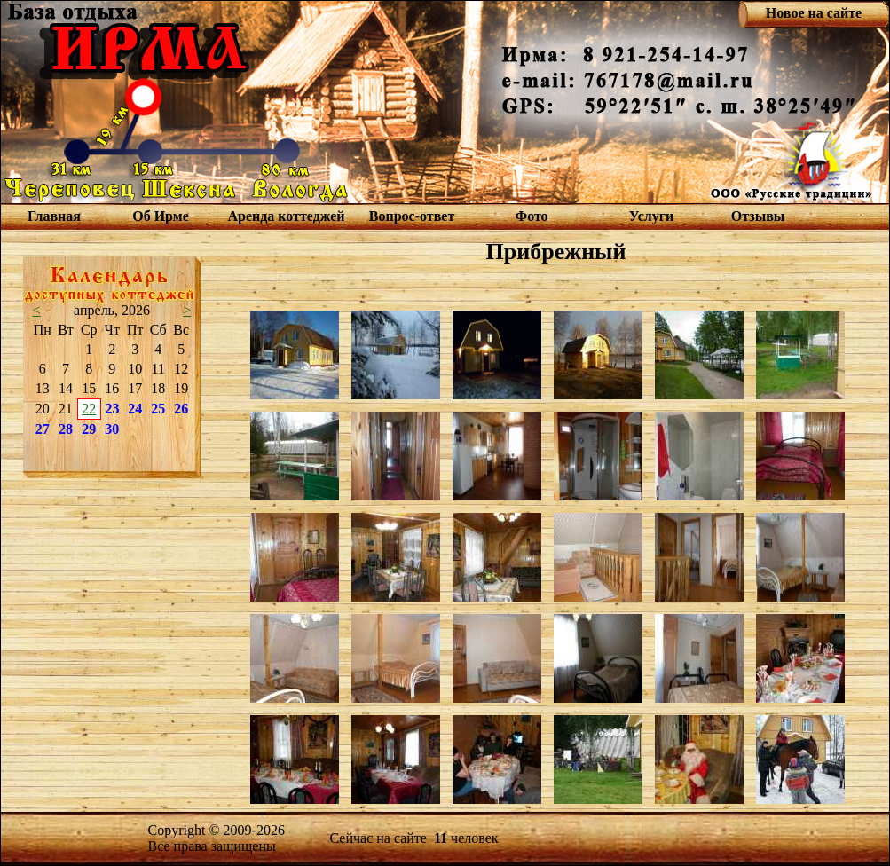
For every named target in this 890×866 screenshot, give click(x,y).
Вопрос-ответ (411, 216)
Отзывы (758, 216)
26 (181, 408)
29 (89, 429)
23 (113, 408)
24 (135, 408)
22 (89, 408)
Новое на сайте (814, 12)
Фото (531, 216)
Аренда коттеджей (285, 216)
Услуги (651, 216)
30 (112, 429)
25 (158, 408)
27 (42, 429)
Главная (54, 216)
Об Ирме (160, 216)
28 (66, 429)
